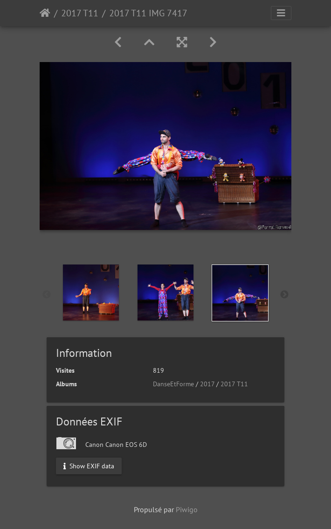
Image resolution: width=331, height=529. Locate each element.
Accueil (45, 13)
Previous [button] (46, 294)
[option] (91, 292)
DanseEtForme (173, 384)
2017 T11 (79, 13)
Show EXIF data (88, 465)
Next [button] (284, 294)
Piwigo (187, 509)
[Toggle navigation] (281, 13)
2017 (207, 384)
